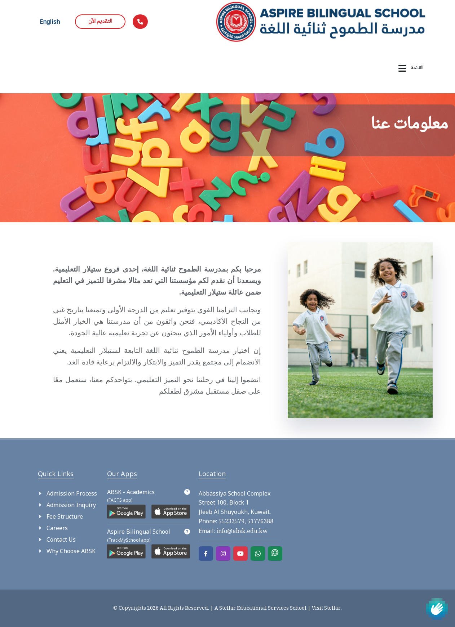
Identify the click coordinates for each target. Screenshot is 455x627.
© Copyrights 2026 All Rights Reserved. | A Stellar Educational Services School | (212, 608)
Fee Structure (65, 516)
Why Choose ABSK (71, 551)
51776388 (259, 522)
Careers (57, 528)
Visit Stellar (326, 608)
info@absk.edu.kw (241, 532)
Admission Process (72, 493)
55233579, (232, 522)
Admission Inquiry (71, 505)
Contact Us (61, 539)
